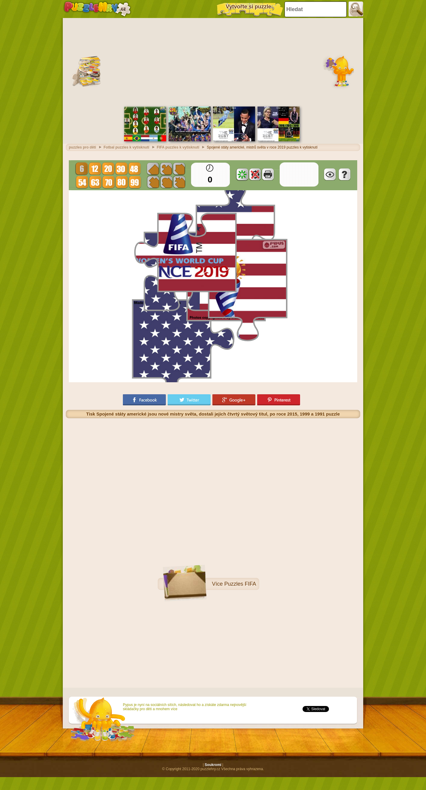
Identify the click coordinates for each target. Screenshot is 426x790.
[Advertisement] (213, 60)
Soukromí (213, 763)
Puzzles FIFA (240, 582)
